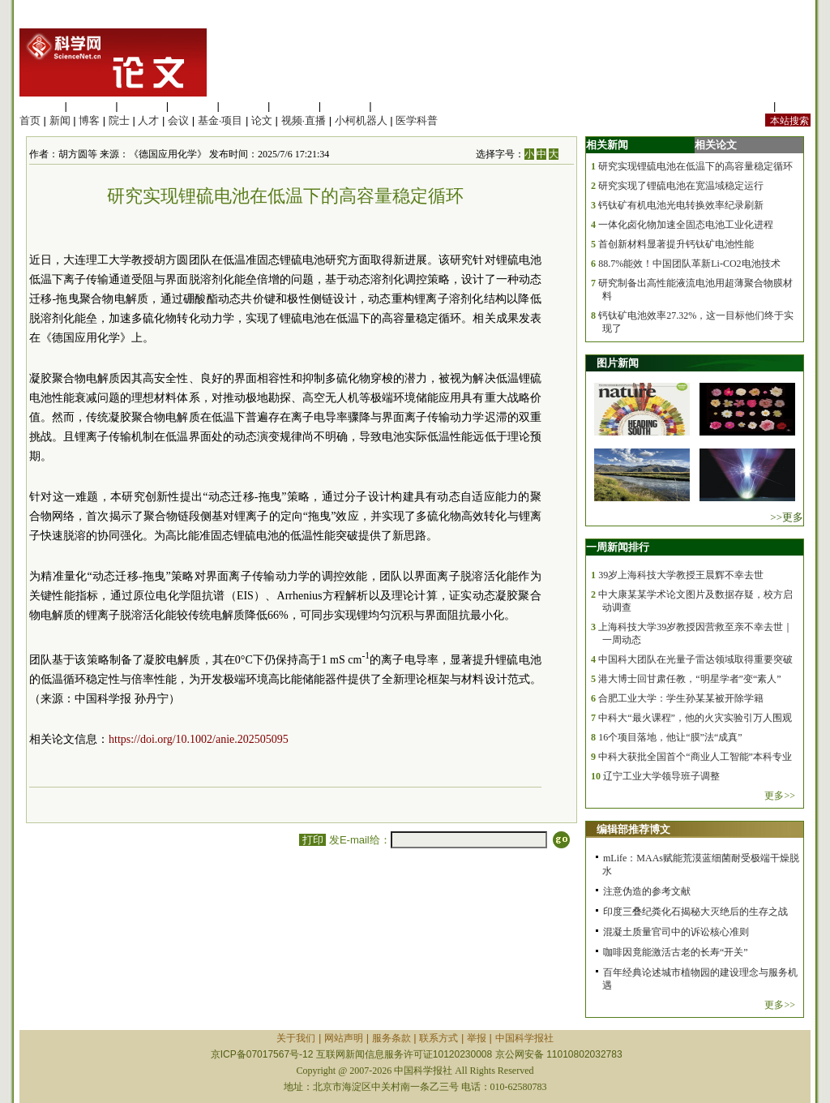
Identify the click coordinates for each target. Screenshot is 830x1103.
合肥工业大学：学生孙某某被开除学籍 (681, 698)
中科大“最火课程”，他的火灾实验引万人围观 (695, 717)
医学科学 (92, 106)
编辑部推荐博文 (633, 829)
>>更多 (786, 517)
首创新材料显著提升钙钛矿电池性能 (676, 244)
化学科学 (142, 106)
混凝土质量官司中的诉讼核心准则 (676, 932)
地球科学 (294, 106)
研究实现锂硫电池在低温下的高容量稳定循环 (695, 166)
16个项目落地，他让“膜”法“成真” (670, 737)
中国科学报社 (524, 1038)
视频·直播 (304, 120)
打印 (312, 840)
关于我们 (295, 1038)
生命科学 (40, 106)
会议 (178, 120)
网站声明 (343, 1038)
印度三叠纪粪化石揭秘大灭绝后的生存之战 (695, 911)
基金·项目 (220, 120)
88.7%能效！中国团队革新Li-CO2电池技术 (689, 263)
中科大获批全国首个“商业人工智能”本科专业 (695, 756)
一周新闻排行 (617, 547)
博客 (89, 120)
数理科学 (345, 106)
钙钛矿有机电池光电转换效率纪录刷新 (681, 205)
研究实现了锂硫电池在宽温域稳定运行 (681, 185)
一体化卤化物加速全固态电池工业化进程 (685, 224)
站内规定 (749, 106)
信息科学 (243, 106)
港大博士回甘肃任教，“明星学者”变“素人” (689, 679)
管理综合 (395, 106)
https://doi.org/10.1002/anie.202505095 (199, 739)
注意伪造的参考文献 (647, 891)
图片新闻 (618, 363)
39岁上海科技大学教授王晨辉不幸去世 (681, 575)
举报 (476, 1038)
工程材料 (193, 106)
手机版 (795, 106)
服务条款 (391, 1038)
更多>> (779, 795)
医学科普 (417, 120)
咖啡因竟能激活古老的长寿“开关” (675, 952)
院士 (119, 120)
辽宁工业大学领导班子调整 (661, 776)
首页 (30, 120)
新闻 (60, 120)
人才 (148, 120)
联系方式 (438, 1038)
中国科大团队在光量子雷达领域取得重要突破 (695, 659)
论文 (261, 120)
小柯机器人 (361, 120)
